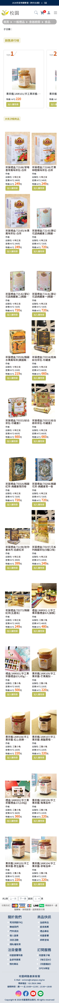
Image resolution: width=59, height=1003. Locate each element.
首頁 (6, 22)
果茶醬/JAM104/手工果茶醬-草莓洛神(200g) (44, 866)
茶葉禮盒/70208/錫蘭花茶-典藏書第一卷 (44, 485)
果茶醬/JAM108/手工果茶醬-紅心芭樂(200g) (17, 739)
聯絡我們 (14, 926)
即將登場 (44, 939)
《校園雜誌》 (45, 963)
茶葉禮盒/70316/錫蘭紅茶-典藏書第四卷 (17, 485)
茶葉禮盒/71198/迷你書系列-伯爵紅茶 (17, 548)
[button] (36, 13)
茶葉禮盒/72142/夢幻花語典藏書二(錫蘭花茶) (17, 296)
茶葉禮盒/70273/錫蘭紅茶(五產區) (17, 611)
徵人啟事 (14, 935)
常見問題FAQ (16, 922)
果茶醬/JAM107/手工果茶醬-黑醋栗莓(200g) (44, 739)
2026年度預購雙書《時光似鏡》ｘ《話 (29, 2)
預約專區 (14, 963)
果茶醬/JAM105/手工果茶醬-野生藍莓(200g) (17, 866)
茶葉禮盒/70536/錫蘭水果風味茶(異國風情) (17, 359)
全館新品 (44, 922)
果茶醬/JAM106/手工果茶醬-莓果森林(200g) (44, 802)
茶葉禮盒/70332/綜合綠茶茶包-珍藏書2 (44, 421)
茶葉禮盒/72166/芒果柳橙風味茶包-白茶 (44, 168)
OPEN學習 (44, 968)
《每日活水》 (45, 959)
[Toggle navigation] (55, 12)
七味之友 (17, 176)
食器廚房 (34, 22)
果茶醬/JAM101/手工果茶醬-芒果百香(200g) (31, 94)
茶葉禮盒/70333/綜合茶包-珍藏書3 (17, 421)
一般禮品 (19, 22)
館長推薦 (44, 926)
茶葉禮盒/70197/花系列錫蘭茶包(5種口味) (44, 548)
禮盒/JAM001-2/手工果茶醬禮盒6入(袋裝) (43, 611)
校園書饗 (44, 935)
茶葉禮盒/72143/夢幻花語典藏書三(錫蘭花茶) (44, 233)
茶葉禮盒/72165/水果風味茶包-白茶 (17, 232)
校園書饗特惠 (16, 955)
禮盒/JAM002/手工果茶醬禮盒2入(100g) (17, 801)
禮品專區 (44, 931)
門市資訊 (14, 931)
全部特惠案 (15, 959)
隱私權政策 (15, 944)
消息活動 (14, 939)
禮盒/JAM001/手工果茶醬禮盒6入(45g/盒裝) (17, 676)
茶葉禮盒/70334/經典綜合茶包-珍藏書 (44, 358)
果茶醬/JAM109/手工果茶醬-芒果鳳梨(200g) (44, 676)
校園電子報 (44, 955)
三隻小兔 (43, 619)
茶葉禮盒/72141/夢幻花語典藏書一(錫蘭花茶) (44, 296)
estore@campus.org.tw (33, 979)
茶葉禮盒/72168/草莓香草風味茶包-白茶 (17, 168)
